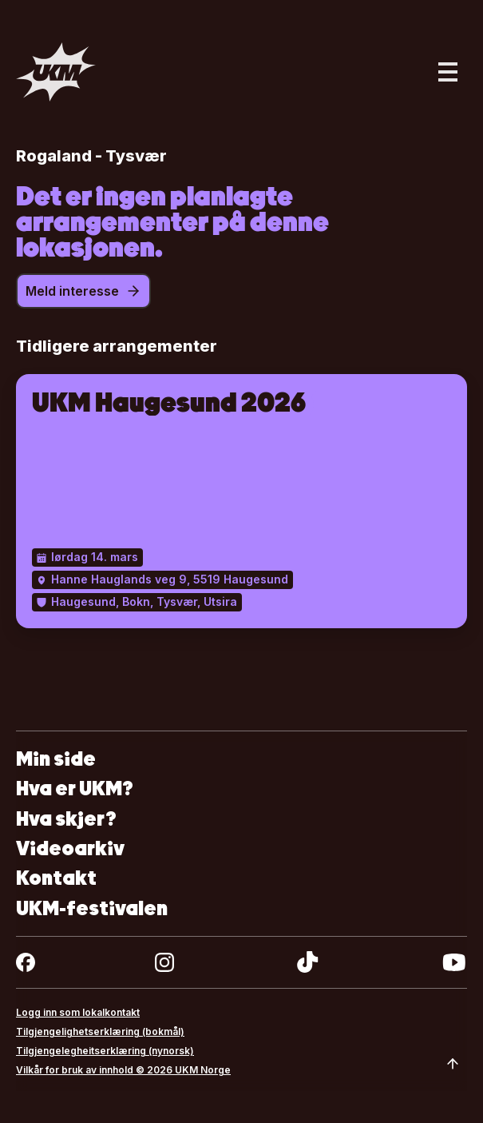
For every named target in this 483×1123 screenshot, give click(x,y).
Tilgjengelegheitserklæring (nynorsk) (105, 1051)
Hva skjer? (66, 818)
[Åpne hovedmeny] (448, 72)
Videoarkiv (70, 848)
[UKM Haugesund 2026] (241, 501)
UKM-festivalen (92, 908)
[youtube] (454, 962)
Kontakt (56, 878)
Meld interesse (83, 291)
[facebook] (25, 962)
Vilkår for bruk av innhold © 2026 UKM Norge (123, 1070)
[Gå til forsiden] (56, 72)
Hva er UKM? (74, 788)
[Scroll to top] (452, 1063)
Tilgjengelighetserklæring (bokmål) (100, 1031)
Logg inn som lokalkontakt (78, 1012)
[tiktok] (308, 962)
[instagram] (164, 962)
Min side (56, 759)
